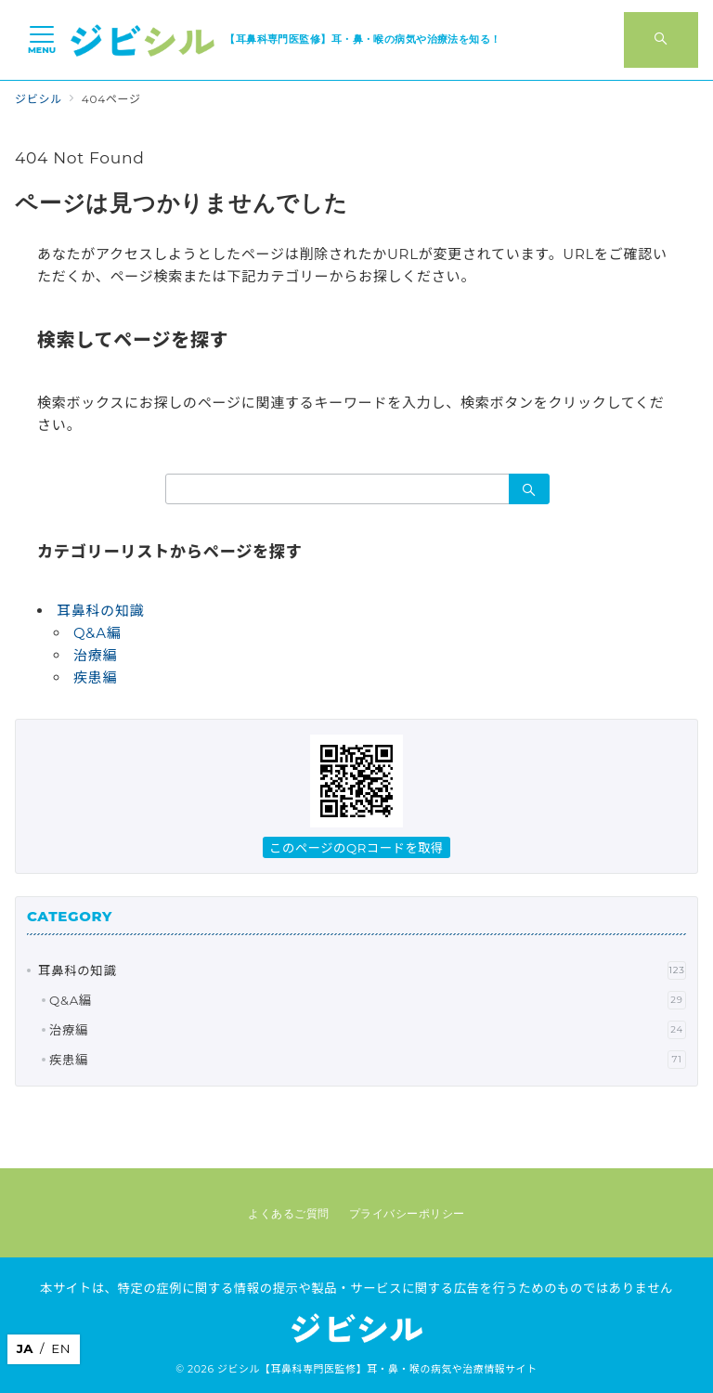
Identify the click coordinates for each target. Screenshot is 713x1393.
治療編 (95, 655)
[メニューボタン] (42, 40)
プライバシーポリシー (407, 1213)
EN (61, 1348)
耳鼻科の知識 (101, 610)
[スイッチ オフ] (661, 40)
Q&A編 (97, 633)
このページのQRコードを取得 (356, 847)
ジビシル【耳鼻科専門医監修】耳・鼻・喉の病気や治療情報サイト (377, 1368)
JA (25, 1348)
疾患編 (95, 677)
